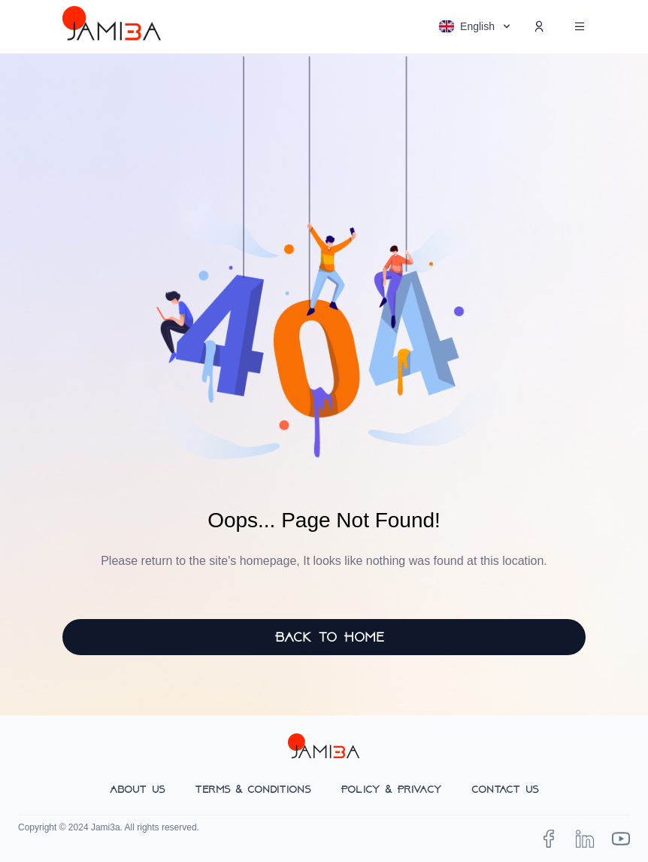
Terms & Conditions (252, 789)
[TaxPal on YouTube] (621, 839)
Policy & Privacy (391, 789)
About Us (137, 789)
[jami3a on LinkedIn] (585, 839)
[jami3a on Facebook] (549, 839)
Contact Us (504, 789)
